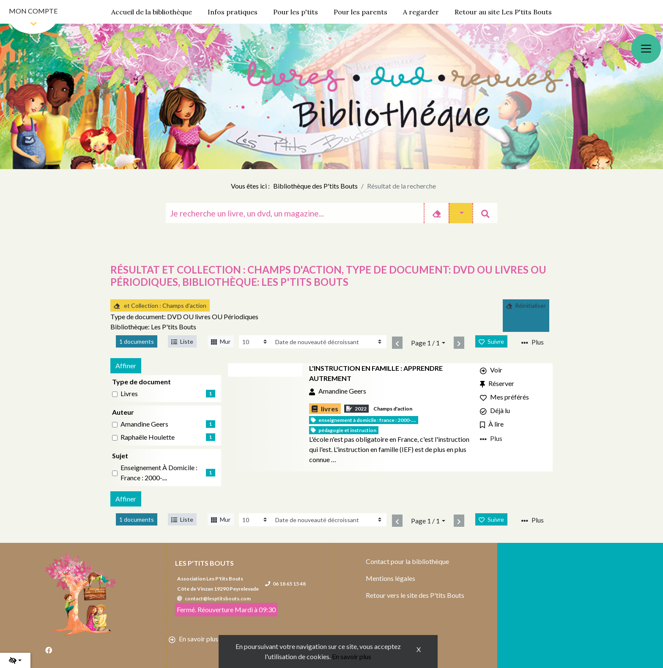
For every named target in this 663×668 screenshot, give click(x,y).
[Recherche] (295, 213)
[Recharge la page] (255, 341)
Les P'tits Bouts (204, 563)
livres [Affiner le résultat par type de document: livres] (129, 393)
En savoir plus (351, 656)
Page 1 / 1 (425, 343)
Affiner (125, 365)
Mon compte (33, 11)
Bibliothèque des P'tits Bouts (315, 186)
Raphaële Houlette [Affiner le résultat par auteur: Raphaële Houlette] (148, 437)
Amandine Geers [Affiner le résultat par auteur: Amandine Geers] (144, 424)
